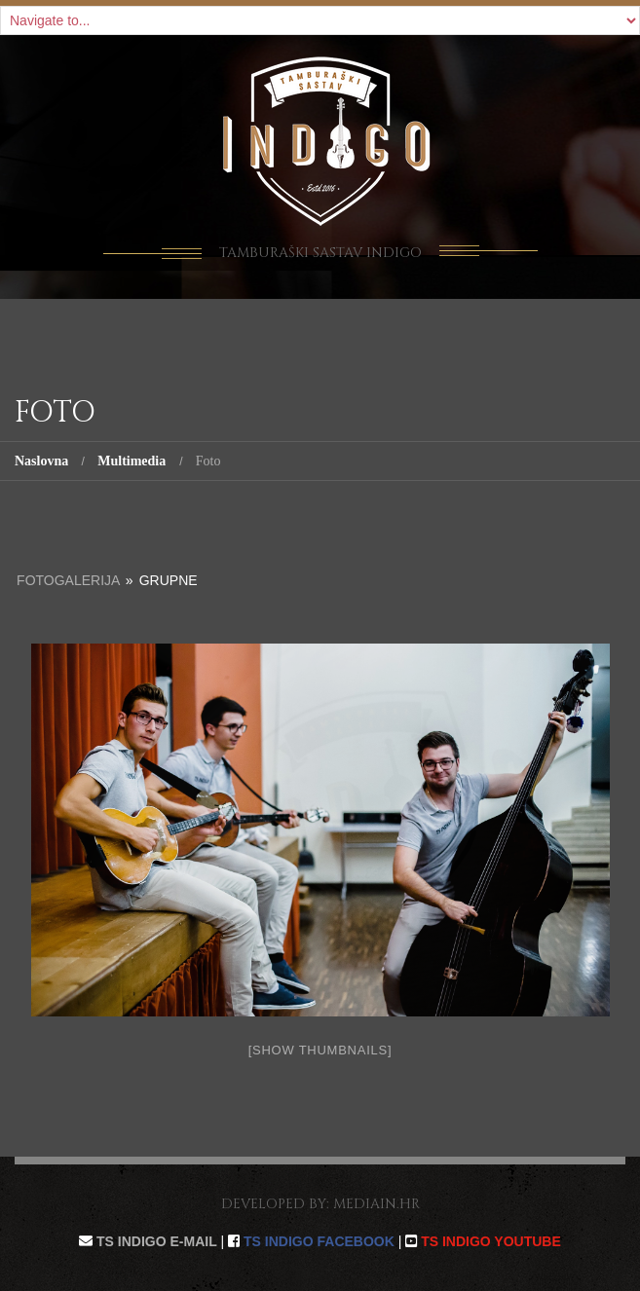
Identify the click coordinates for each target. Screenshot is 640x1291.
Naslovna (41, 461)
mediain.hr (376, 1204)
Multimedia (131, 461)
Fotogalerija (68, 580)
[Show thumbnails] (320, 1050)
